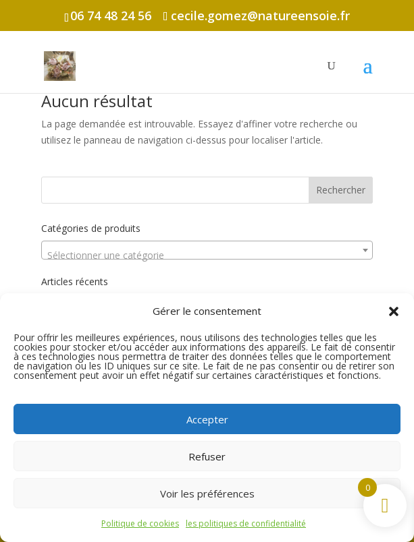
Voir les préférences (207, 493)
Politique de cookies (140, 523)
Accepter (207, 419)
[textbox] (206, 255)
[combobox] (206, 250)
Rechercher (340, 189)
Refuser (207, 456)
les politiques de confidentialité (246, 523)
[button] (393, 311)
